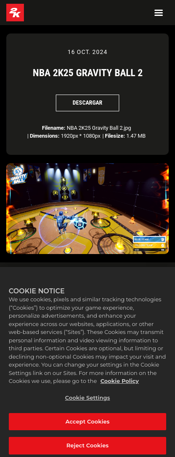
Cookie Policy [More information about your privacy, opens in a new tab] (119, 386)
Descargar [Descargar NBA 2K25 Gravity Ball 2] (87, 102)
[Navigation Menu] (158, 12)
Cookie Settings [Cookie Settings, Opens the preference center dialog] (87, 402)
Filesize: (115, 136)
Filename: (53, 128)
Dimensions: (45, 136)
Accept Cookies (87, 426)
